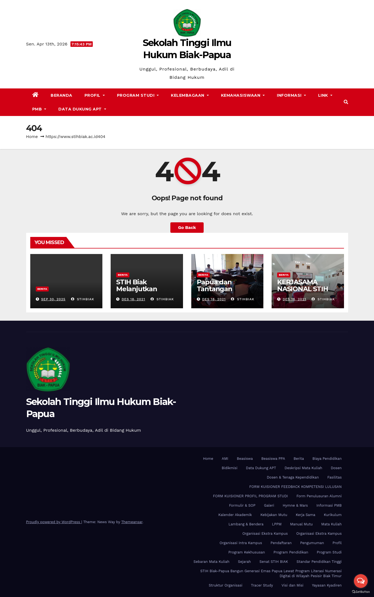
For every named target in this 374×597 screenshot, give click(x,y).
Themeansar (131, 522)
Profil (94, 95)
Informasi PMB (329, 505)
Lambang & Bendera (245, 524)
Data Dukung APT (82, 109)
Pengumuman (312, 543)
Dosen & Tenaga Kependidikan (293, 477)
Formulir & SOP (242, 505)
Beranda (61, 95)
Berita (42, 288)
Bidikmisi (229, 468)
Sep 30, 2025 (53, 299)
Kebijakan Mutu (273, 515)
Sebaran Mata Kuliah (211, 562)
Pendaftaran (281, 543)
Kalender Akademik (235, 515)
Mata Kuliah (331, 524)
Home (32, 136)
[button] (346, 102)
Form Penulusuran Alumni (319, 496)
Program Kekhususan (246, 552)
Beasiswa (245, 458)
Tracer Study (262, 585)
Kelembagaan (190, 95)
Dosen (336, 468)
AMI (225, 458)
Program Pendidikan (291, 552)
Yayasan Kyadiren (327, 585)
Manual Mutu (301, 524)
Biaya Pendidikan (327, 458)
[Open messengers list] (361, 581)
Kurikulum (333, 515)
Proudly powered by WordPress (53, 522)
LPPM (277, 524)
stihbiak (82, 299)
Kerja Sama (305, 515)
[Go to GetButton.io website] (361, 591)
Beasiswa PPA (273, 458)
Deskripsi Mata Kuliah (303, 468)
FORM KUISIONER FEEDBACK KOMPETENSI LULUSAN (295, 487)
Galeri (269, 505)
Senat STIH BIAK (274, 562)
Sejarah (244, 562)
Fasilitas (334, 477)
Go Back (187, 227)
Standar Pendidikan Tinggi (319, 562)
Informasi (291, 95)
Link (325, 95)
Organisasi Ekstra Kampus (265, 533)
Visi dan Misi (292, 585)
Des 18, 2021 (133, 299)
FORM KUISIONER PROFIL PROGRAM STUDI (250, 496)
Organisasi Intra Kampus (241, 543)
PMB (39, 109)
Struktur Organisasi (225, 585)
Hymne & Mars (295, 505)
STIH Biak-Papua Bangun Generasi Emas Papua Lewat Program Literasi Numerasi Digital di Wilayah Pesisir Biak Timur (271, 573)
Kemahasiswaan (243, 95)
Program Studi (138, 95)
